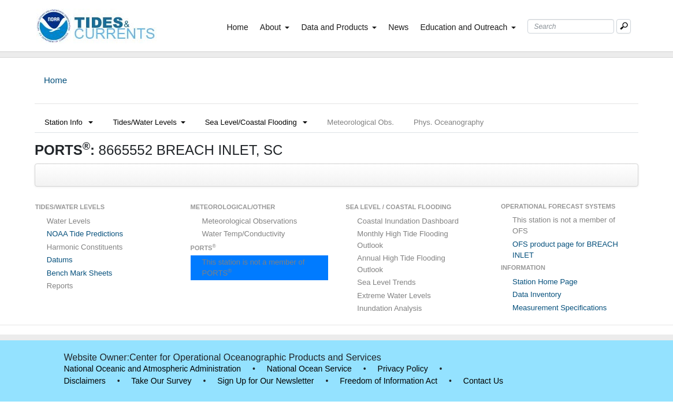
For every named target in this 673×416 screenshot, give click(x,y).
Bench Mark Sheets (79, 273)
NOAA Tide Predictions (85, 233)
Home (239, 26)
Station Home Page (545, 281)
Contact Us (483, 380)
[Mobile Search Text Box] (623, 26)
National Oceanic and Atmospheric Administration (152, 368)
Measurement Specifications (559, 307)
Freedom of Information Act (388, 380)
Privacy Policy (403, 368)
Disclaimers (85, 380)
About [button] (275, 27)
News (398, 27)
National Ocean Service (309, 368)
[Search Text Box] (570, 26)
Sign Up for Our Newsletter (265, 380)
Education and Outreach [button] (468, 27)
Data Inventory (537, 294)
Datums (60, 259)
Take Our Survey (161, 380)
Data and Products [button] (339, 27)
